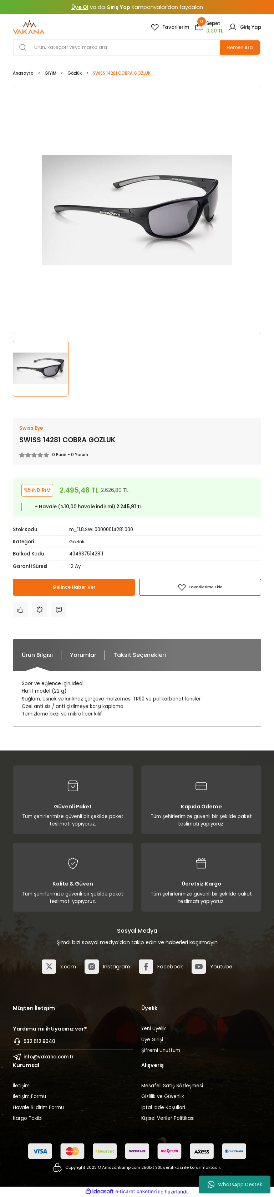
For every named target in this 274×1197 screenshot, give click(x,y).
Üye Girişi (152, 1039)
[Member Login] (244, 27)
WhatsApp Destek (235, 1184)
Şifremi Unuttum (160, 1050)
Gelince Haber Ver (74, 587)
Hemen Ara (240, 47)
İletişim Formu (29, 1096)
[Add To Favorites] (200, 587)
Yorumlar (83, 655)
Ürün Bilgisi (37, 655)
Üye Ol (79, 7)
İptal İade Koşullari (163, 1107)
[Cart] (208, 27)
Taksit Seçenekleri (139, 655)
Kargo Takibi (27, 1118)
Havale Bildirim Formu (38, 1107)
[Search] (137, 47)
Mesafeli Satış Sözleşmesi (172, 1086)
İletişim (21, 1086)
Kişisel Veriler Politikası (167, 1118)
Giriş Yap (118, 7)
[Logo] (29, 27)
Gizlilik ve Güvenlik (162, 1096)
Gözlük (77, 542)
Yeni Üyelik (153, 1029)
